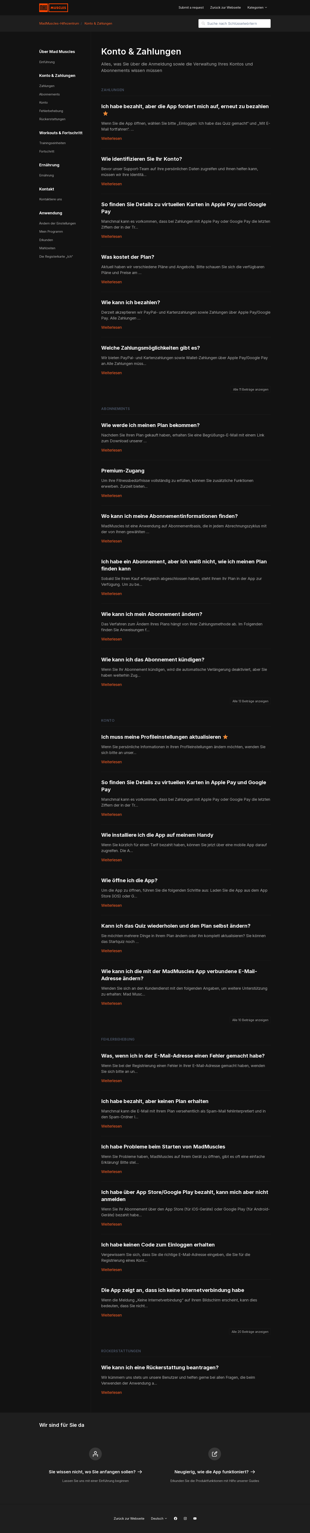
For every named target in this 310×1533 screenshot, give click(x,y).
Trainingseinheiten (52, 143)
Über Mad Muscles (57, 51)
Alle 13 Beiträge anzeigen (250, 701)
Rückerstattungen (121, 1351)
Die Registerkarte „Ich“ (56, 256)
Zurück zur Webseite (225, 7)
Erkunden (46, 240)
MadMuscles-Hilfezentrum (59, 23)
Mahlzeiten (47, 248)
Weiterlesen (111, 138)
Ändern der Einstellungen (57, 223)
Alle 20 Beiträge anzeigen (250, 1332)
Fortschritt (46, 151)
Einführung (47, 62)
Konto (108, 720)
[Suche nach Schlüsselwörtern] (234, 23)
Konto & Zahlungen (98, 23)
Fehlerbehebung (118, 1039)
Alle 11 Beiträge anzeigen (250, 389)
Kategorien (257, 7)
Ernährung (49, 165)
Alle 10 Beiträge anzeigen (250, 1020)
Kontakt (46, 189)
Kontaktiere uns (50, 199)
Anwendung (50, 213)
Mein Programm (51, 231)
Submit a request (191, 7)
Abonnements (115, 409)
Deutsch (159, 1518)
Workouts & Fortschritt (60, 133)
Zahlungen (112, 90)
